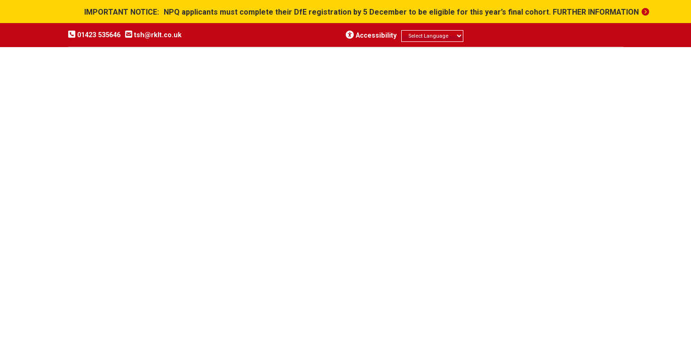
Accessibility (371, 36)
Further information (596, 12)
